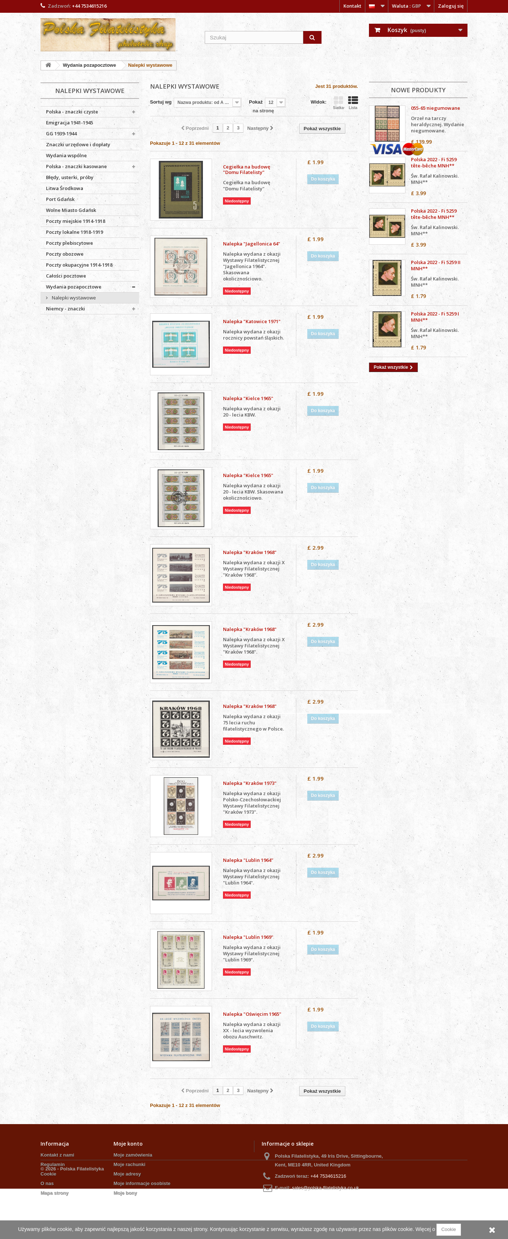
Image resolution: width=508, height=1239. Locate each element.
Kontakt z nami (57, 1155)
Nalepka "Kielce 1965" (248, 398)
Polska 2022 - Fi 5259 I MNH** (435, 316)
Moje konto (128, 1143)
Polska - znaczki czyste (72, 111)
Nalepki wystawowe (73, 297)
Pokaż (256, 102)
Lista (353, 103)
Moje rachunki (129, 1164)
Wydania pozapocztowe (73, 286)
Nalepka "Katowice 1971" (252, 321)
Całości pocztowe (66, 275)
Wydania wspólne (66, 155)
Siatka (338, 103)
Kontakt (352, 6)
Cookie (48, 1174)
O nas (47, 1183)
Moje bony (125, 1193)
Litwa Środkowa (64, 188)
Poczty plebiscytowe (69, 243)
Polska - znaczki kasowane (76, 166)
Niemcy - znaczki (65, 308)
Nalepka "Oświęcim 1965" (252, 1014)
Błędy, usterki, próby (69, 177)
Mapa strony (55, 1193)
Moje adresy (127, 1174)
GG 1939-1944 (61, 133)
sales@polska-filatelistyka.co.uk (325, 1187)
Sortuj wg (161, 102)
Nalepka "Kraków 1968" (250, 552)
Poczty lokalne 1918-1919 (74, 232)
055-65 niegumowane (435, 108)
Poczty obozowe (65, 254)
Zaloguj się (450, 6)
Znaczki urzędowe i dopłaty (78, 144)
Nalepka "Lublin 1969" (248, 937)
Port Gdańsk (60, 199)
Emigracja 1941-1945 (69, 122)
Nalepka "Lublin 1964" (248, 860)
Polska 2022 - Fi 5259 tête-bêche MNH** (434, 162)
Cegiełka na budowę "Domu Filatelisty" (246, 169)
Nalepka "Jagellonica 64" (251, 244)
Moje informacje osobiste (141, 1183)
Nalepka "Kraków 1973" (250, 783)
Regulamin (53, 1164)
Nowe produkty (418, 90)
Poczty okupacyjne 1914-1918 (79, 265)
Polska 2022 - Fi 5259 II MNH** (436, 265)
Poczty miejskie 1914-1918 (75, 221)
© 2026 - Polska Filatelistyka (72, 1219)
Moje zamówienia (132, 1155)
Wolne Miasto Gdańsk (71, 210)
